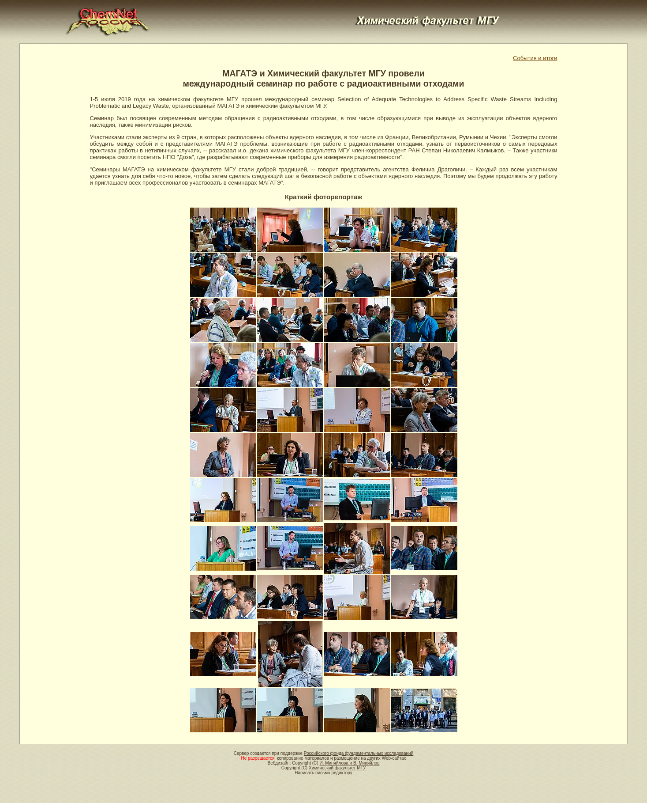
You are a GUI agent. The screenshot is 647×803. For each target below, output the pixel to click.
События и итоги (535, 58)
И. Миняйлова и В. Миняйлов (349, 763)
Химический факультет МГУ (337, 767)
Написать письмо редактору (323, 772)
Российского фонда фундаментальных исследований (358, 753)
